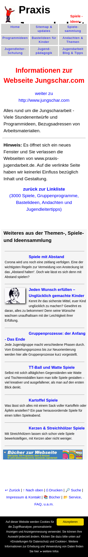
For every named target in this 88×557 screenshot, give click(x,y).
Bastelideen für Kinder (44, 40)
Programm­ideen (15, 38)
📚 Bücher (52, 497)
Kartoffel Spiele (43, 400)
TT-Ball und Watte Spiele (52, 367)
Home (15, 27)
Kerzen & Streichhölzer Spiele (57, 428)
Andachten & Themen (72, 40)
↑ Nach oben (33, 490)
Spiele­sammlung (73, 29)
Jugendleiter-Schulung (15, 51)
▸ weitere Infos (49, 551)
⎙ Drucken (55, 490)
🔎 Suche (73, 490)
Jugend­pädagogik (44, 51)
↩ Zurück (12, 490)
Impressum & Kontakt (23, 497)
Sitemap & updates (44, 29)
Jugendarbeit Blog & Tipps (73, 51)
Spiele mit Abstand (46, 257)
